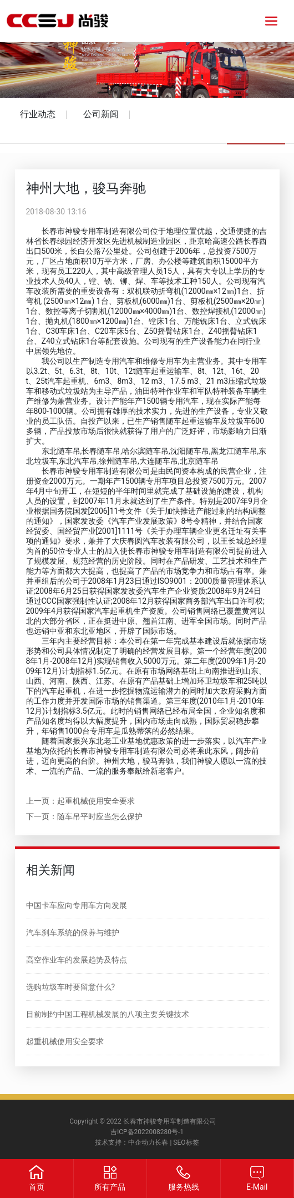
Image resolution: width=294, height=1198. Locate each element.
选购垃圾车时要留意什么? (70, 987)
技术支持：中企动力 (125, 1142)
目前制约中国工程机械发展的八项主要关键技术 (107, 1014)
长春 (161, 1142)
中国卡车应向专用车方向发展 (76, 905)
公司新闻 (101, 114)
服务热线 (183, 1186)
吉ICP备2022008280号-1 (147, 1132)
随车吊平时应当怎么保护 (100, 816)
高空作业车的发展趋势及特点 (76, 959)
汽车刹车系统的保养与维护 (72, 932)
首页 (36, 1186)
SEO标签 (186, 1142)
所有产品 (109, 1186)
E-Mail (256, 1186)
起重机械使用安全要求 (96, 800)
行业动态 (37, 114)
